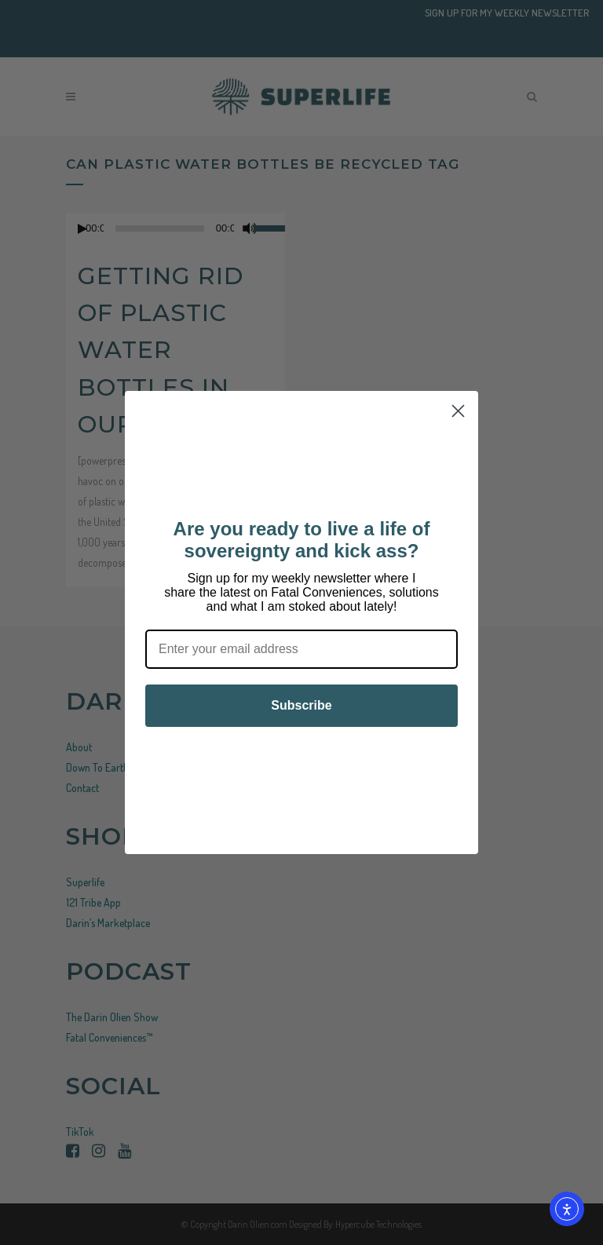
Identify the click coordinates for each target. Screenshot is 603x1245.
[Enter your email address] (301, 649)
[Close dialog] (458, 411)
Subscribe (301, 705)
